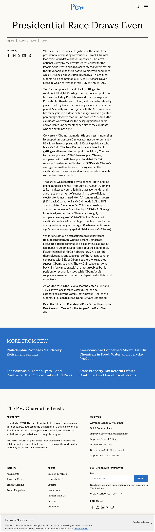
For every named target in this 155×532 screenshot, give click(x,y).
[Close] (151, 523)
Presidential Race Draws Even (85, 304)
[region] (77, 523)
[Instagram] (97, 507)
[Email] (112, 478)
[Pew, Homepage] (77, 6)
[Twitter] (107, 507)
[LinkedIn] (103, 507)
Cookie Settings (141, 522)
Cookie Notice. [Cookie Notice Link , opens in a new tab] (81, 528)
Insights (12, 468)
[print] (30, 55)
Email (92, 473)
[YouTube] (112, 507)
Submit (141, 478)
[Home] (35, 408)
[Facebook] (92, 507)
